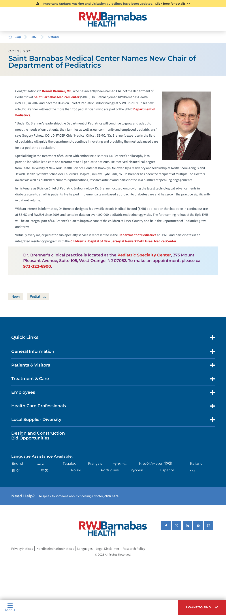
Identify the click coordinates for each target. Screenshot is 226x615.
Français (95, 463)
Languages (84, 548)
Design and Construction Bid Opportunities (38, 436)
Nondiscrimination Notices (55, 548)
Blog (18, 36)
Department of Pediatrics (137, 235)
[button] (202, 607)
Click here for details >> (172, 3)
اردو (193, 470)
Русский (136, 470)
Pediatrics (39, 296)
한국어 (17, 470)
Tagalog (70, 463)
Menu (10, 607)
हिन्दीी (168, 463)
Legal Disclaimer (107, 548)
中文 (44, 470)
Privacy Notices (22, 548)
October (53, 36)
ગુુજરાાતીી (119, 463)
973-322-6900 (37, 266)
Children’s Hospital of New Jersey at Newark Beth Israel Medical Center (123, 241)
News (16, 296)
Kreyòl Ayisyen (151, 463)
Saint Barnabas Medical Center (56, 97)
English (18, 463)
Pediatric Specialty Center (144, 255)
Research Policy (134, 548)
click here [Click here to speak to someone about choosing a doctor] (111, 496)
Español (167, 470)
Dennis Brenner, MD (57, 91)
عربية (41, 463)
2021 (35, 36)
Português (110, 470)
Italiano (196, 463)
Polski (76, 470)
